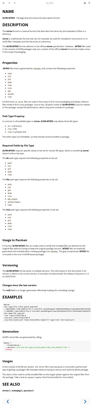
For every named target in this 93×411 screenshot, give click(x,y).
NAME (8, 11)
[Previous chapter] (7, 401)
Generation (10, 331)
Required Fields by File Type (18, 145)
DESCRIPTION (15, 24)
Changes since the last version (19, 285)
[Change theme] (9, 3)
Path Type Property (13, 116)
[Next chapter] (85, 401)
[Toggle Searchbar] (14, 3)
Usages (7, 361)
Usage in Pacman (14, 240)
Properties (9, 63)
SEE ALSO (11, 384)
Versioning (10, 265)
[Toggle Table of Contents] (3, 3)
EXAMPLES (12, 297)
